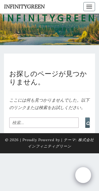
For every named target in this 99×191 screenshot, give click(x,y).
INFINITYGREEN (24, 6)
